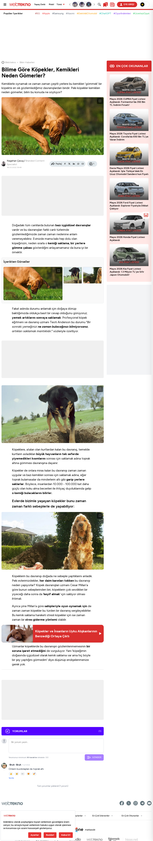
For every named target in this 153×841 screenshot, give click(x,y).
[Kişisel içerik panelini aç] (112, 4)
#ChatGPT (105, 13)
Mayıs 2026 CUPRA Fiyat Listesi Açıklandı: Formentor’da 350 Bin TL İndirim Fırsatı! (127, 102)
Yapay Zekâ (39, 4)
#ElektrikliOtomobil (87, 13)
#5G (37, 13)
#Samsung (58, 13)
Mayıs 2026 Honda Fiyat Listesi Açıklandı (127, 239)
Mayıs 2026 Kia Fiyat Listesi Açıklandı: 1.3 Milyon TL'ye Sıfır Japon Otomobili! (127, 271)
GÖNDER (94, 757)
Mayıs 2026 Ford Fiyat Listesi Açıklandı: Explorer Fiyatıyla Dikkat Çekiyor (129, 205)
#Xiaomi (70, 13)
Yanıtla (11, 778)
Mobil (51, 4)
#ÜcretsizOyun (141, 13)
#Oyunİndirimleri (122, 13)
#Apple (46, 13)
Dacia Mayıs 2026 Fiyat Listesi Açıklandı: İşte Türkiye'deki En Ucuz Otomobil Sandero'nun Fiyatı (129, 171)
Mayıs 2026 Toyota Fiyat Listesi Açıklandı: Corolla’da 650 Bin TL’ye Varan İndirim (129, 136)
